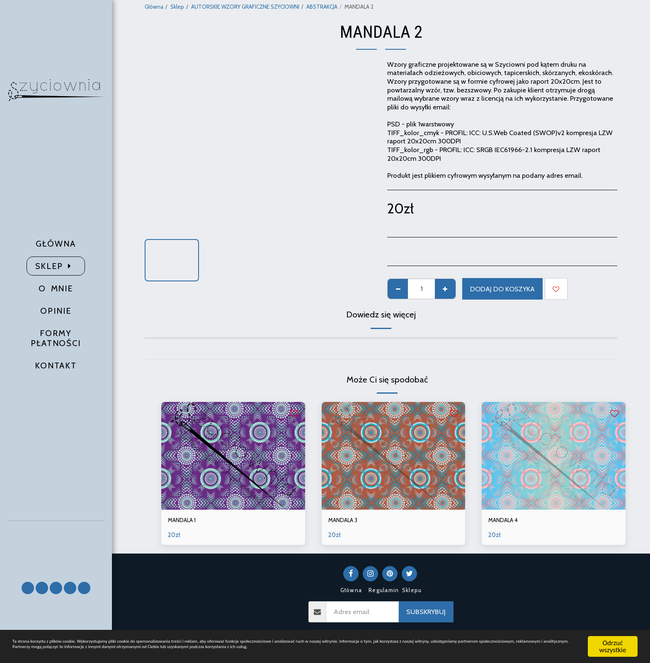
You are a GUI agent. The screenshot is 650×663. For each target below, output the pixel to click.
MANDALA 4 (507, 521)
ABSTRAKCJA (321, 6)
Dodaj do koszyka (502, 289)
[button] (56, 547)
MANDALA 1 (186, 521)
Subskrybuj (426, 614)
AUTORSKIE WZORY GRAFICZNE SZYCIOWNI (245, 6)
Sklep (177, 6)
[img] (233, 456)
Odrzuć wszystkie (612, 637)
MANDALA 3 (347, 521)
